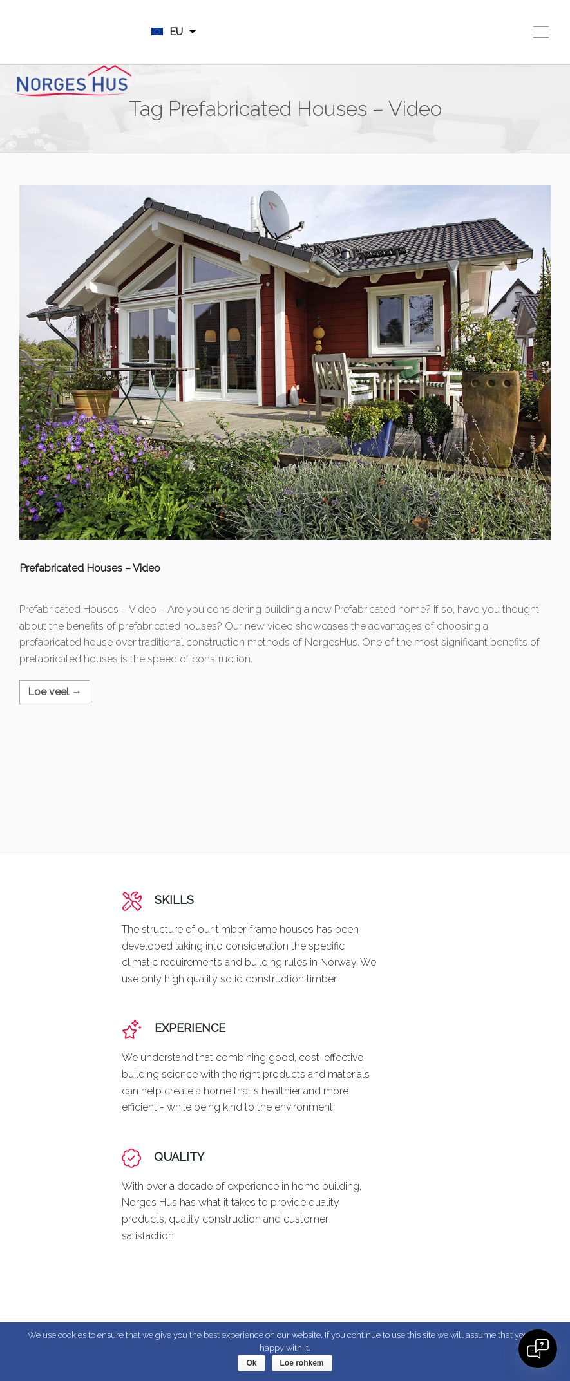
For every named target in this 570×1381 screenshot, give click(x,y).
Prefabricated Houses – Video (89, 568)
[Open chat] (537, 1348)
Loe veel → (55, 692)
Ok (251, 1362)
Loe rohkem (302, 1362)
